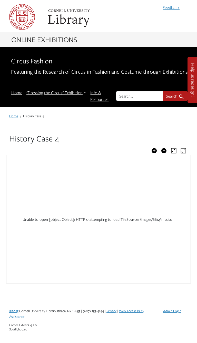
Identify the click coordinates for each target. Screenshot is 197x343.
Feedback (171, 7)
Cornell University (22, 17)
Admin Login (172, 311)
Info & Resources (99, 96)
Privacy (111, 311)
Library (68, 17)
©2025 (13, 311)
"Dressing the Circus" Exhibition (54, 93)
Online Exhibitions (44, 39)
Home (16, 93)
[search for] (139, 96)
